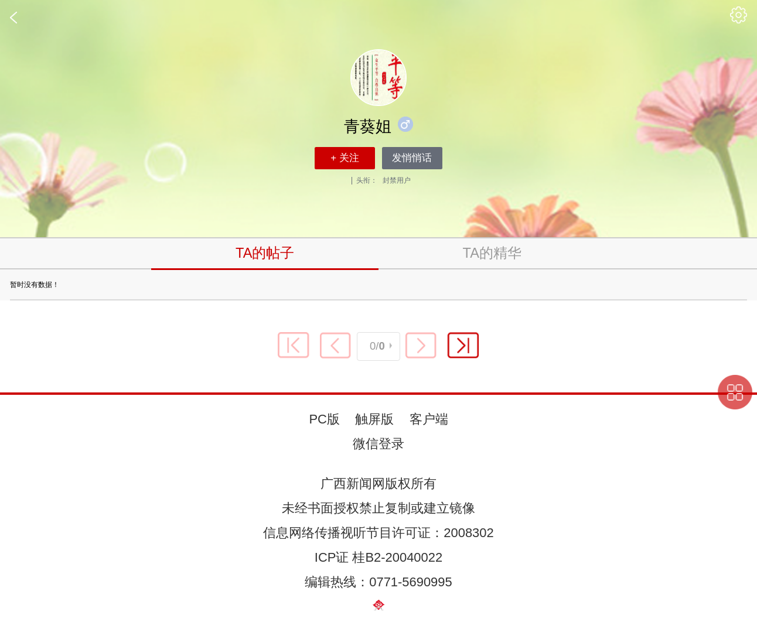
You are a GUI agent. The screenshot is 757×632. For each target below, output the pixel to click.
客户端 (429, 419)
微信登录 (378, 443)
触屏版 (374, 419)
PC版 (324, 419)
